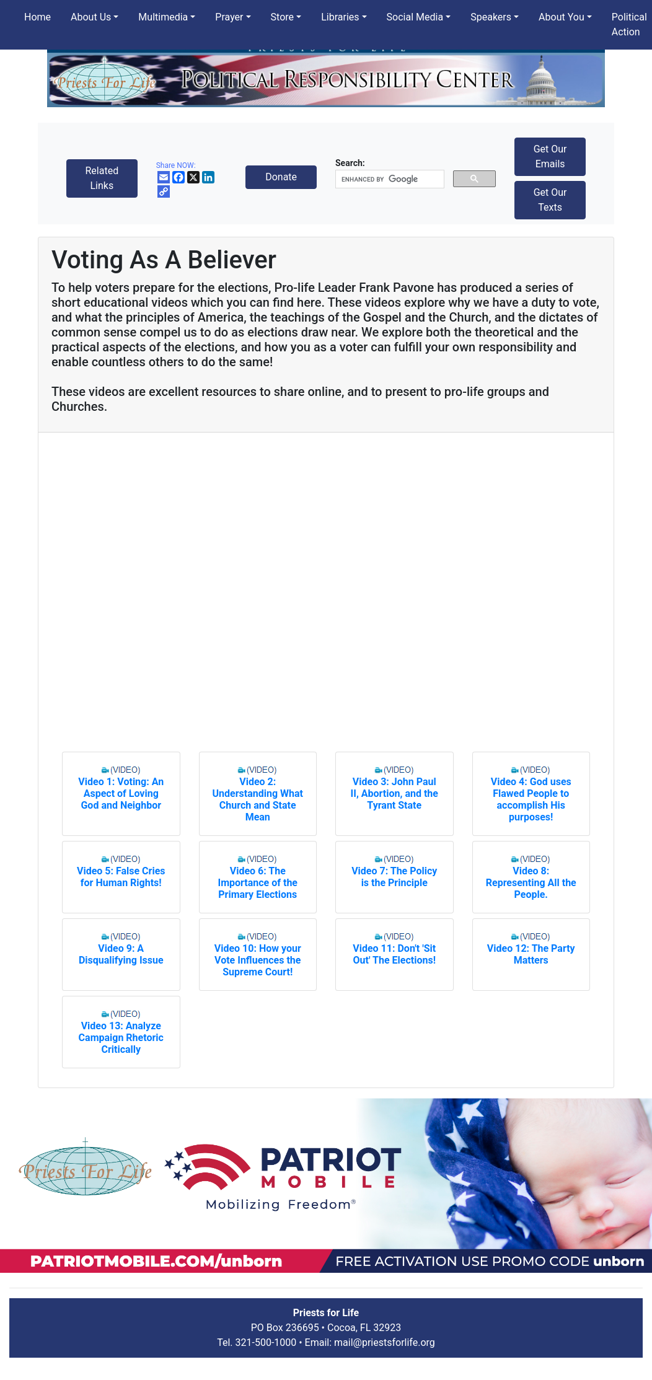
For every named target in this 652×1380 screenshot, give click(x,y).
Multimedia (163, 17)
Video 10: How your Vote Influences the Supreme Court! (257, 960)
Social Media (415, 17)
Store (282, 17)
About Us (91, 17)
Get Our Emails (550, 156)
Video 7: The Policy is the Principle (394, 877)
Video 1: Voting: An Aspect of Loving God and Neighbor (121, 793)
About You (561, 17)
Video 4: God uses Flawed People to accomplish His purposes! (531, 799)
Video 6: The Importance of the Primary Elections (257, 882)
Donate (281, 177)
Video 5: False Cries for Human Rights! (121, 877)
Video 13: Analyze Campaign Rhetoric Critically (121, 1037)
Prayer (229, 17)
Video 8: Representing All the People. (531, 882)
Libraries (340, 17)
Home (37, 17)
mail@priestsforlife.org (384, 1342)
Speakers (490, 17)
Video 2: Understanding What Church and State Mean (258, 799)
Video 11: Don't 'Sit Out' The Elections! (394, 954)
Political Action (629, 24)
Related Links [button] (101, 178)
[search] (388, 179)
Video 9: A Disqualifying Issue (121, 954)
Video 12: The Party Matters (531, 954)
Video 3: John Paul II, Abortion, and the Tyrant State (394, 793)
